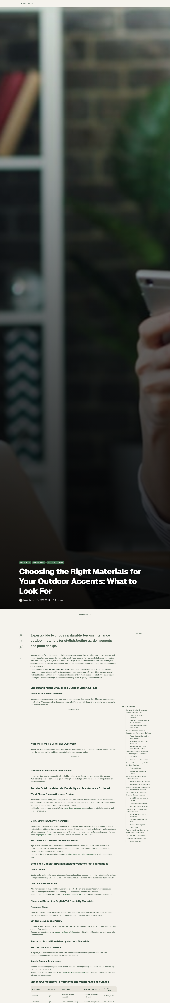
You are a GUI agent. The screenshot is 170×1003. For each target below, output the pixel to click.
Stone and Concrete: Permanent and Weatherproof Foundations (137, 753)
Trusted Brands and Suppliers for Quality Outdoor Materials (137, 831)
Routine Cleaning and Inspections (137, 826)
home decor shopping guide (75, 808)
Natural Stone (134, 757)
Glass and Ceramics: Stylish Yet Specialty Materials (137, 764)
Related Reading (135, 841)
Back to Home (26, 3)
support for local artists (64, 932)
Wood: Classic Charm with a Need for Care (139, 737)
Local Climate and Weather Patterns (139, 799)
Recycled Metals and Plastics (140, 781)
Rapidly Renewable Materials (140, 785)
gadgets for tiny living (46, 835)
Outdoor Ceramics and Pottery (138, 772)
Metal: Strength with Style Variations (139, 742)
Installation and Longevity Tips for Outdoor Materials (138, 810)
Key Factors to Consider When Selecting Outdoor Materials (136, 794)
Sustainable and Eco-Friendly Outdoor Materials (136, 777)
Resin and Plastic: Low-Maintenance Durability (138, 747)
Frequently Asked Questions (136, 838)
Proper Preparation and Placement (138, 815)
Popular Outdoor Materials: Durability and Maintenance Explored (138, 732)
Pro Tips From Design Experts (136, 835)
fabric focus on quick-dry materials (82, 854)
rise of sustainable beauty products (76, 972)
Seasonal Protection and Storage (138, 821)
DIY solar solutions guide (73, 894)
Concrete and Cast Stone (139, 760)
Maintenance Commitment (139, 806)
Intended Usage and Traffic (139, 803)
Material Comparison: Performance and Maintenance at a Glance (138, 789)
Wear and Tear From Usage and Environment (139, 721)
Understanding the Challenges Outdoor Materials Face (136, 711)
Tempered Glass (135, 768)
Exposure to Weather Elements (137, 716)
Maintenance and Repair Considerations (138, 727)
